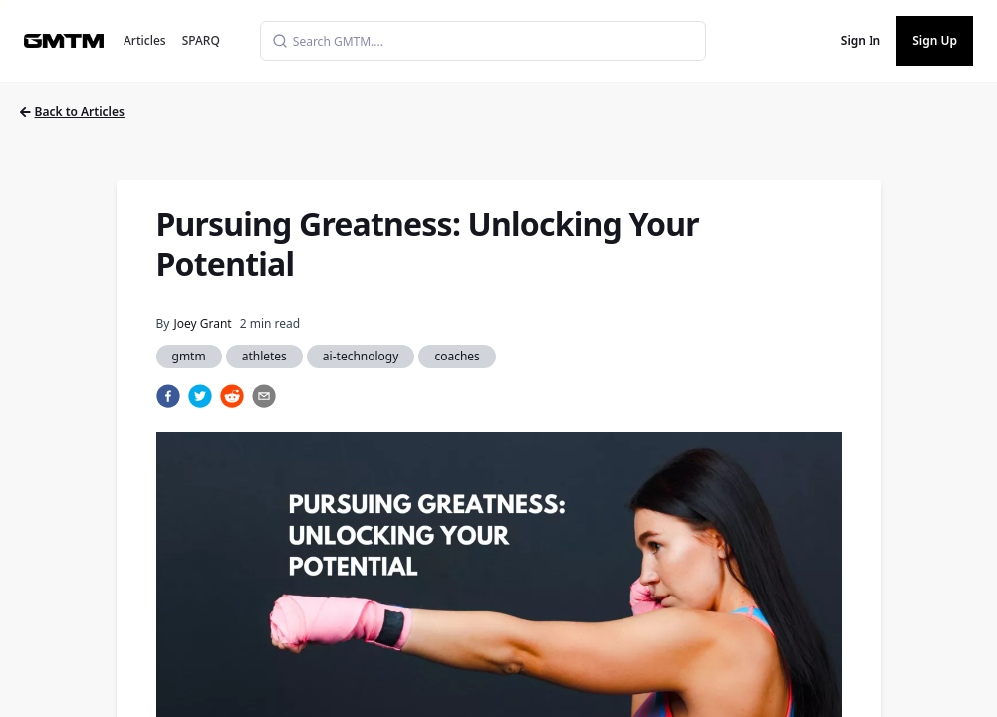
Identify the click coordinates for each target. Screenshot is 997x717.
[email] (264, 396)
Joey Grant (202, 323)
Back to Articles (72, 111)
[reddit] (232, 396)
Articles (145, 40)
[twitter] (200, 396)
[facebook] (168, 396)
